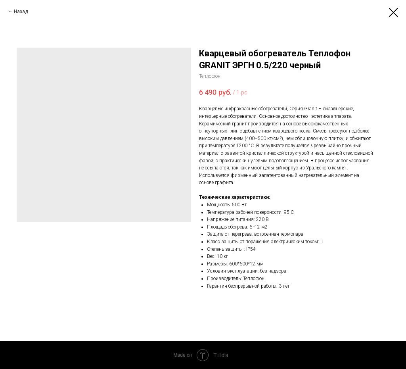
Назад (21, 11)
